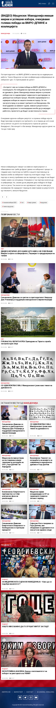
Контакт (29, 692)
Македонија (5, 33)
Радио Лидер (7, 3)
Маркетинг (18, 692)
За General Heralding (45, 692)
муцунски (44, 202)
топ (22, 202)
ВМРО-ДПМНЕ (32, 202)
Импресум (6, 692)
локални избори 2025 (10, 202)
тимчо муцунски (8, 206)
